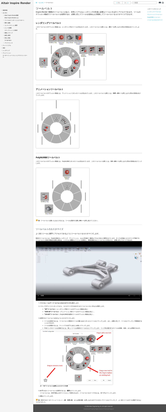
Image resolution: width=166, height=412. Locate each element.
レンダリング (6, 50)
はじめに (5, 13)
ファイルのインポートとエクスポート (14, 20)
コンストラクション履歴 (11, 25)
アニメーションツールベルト (154, 14)
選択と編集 (7, 23)
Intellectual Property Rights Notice (93, 409)
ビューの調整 (8, 28)
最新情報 (5, 10)
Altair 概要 (11, 15)
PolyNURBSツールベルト (153, 17)
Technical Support (109, 409)
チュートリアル (7, 45)
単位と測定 (7, 38)
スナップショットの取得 (11, 30)
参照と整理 (7, 35)
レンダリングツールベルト (154, 11)
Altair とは (11, 17)
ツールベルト (8, 40)
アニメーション (7, 53)
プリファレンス (9, 43)
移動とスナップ (9, 33)
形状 (4, 48)
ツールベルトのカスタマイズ (154, 20)
